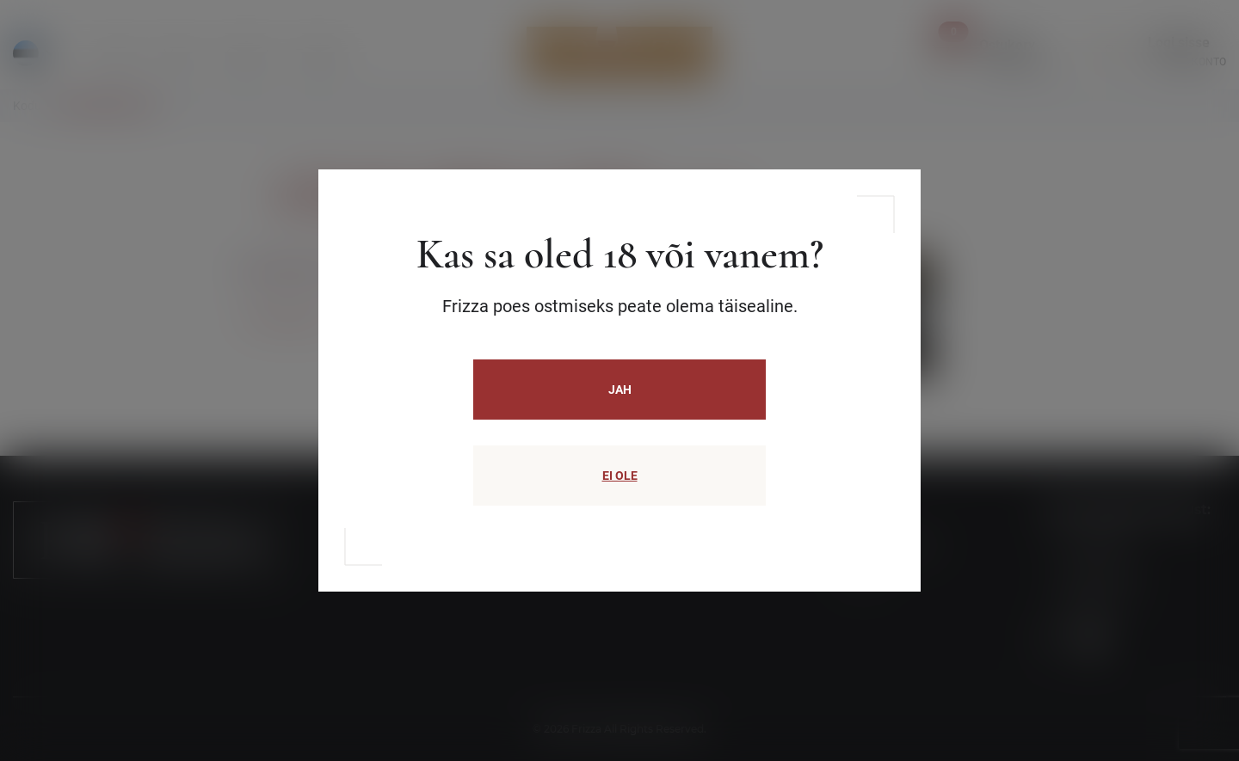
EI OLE (620, 475)
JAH (620, 389)
